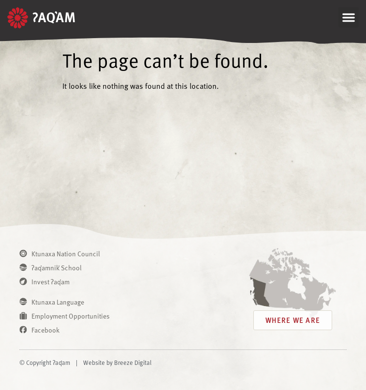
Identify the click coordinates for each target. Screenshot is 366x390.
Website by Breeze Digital (117, 362)
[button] (348, 17)
